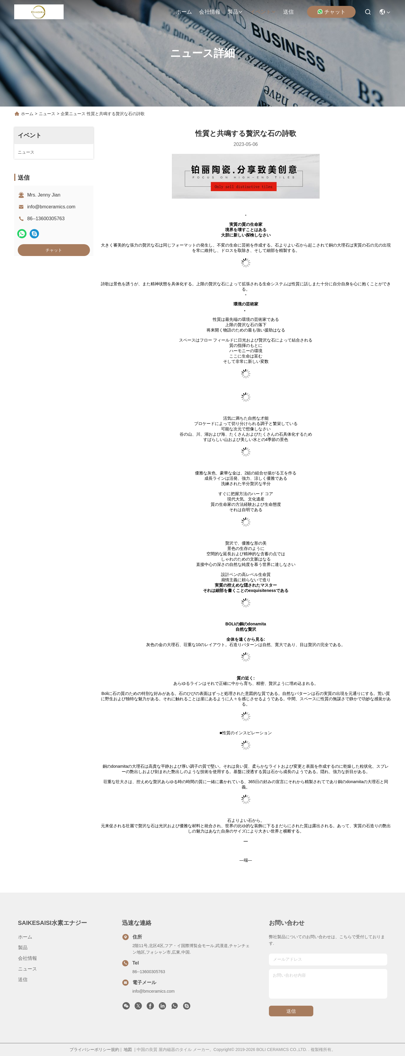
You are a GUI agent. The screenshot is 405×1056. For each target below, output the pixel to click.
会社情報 (209, 12)
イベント (263, 12)
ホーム (184, 12)
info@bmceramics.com (51, 206)
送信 (288, 12)
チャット (331, 12)
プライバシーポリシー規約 (94, 1049)
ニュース (47, 113)
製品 (235, 12)
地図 (128, 1049)
